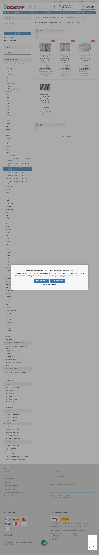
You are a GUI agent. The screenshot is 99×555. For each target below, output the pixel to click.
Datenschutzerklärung (61, 277)
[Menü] (96, 536)
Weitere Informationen (49, 284)
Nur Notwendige (41, 280)
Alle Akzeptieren (58, 280)
